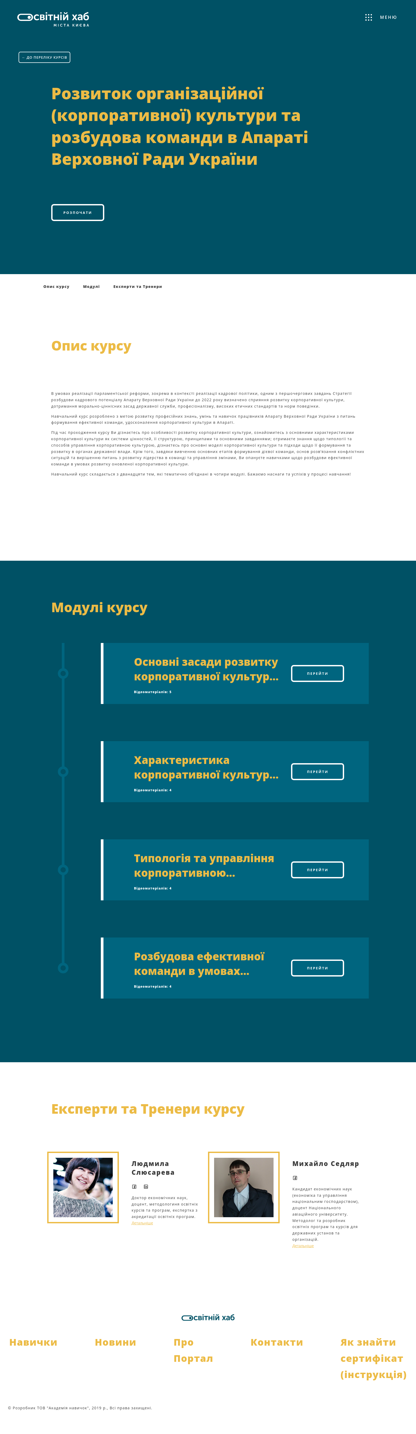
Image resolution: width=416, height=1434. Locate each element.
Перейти (317, 689)
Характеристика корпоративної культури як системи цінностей (205, 783)
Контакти (276, 1358)
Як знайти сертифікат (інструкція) (373, 1374)
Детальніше (142, 1239)
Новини (115, 1358)
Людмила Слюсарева (153, 1184)
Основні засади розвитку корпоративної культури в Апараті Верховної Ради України (207, 685)
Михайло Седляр (325, 1179)
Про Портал (193, 1366)
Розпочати (77, 227)
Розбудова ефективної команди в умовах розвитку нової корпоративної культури (205, 979)
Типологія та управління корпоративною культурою (204, 881)
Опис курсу (57, 302)
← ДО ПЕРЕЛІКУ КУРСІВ (46, 50)
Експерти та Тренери (137, 302)
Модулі (91, 302)
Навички (33, 1358)
